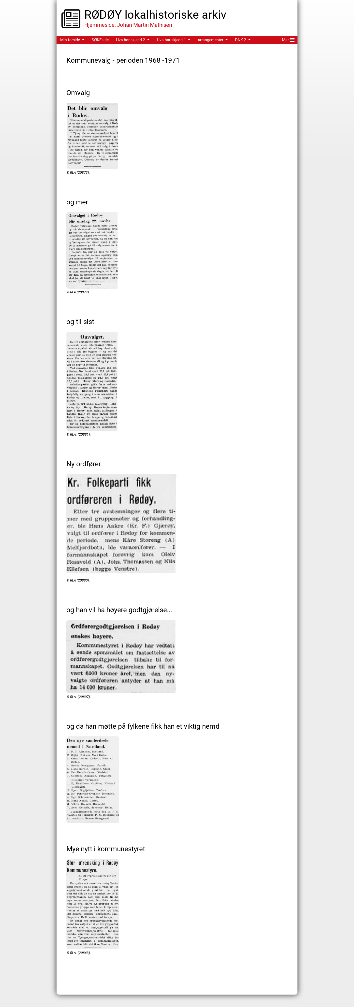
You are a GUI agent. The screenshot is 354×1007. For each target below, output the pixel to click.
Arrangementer (210, 40)
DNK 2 (240, 40)
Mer (288, 39)
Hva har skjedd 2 (130, 40)
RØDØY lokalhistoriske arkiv (155, 14)
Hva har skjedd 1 (171, 40)
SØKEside (100, 40)
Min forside (70, 40)
